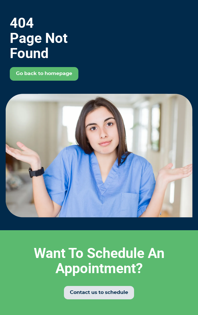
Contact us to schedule (99, 292)
